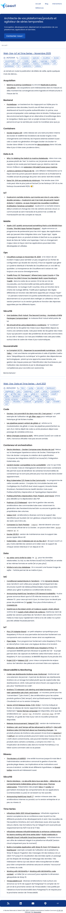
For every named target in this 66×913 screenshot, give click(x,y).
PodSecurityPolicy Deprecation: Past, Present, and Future (30, 496)
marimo (36, 64)
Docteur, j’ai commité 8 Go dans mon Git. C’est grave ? (29, 413)
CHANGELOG (12, 605)
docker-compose (11, 399)
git (6, 394)
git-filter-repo (16, 394)
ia (19, 61)
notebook (46, 64)
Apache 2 (57, 733)
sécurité (15, 64)
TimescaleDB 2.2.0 (14, 881)
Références (40, 8)
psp (26, 394)
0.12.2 (38, 705)
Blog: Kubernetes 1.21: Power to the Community (26, 480)
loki (32, 399)
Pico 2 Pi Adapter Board (16, 631)
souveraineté (10, 61)
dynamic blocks (51, 581)
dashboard (51, 388)
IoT (19, 66)
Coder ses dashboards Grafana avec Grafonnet (27, 674)
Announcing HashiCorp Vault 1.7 (20, 796)
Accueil (38, 4)
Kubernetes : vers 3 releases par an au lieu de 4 (26, 541)
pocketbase (9, 66)
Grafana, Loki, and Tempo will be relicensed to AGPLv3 (29, 727)
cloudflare (46, 58)
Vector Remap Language (27, 711)
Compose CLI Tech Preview (18, 524)
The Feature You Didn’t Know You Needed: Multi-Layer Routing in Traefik (33, 278)
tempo (40, 399)
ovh (54, 64)
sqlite (7, 396)
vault (37, 391)
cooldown (25, 64)
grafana (25, 399)
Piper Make (11, 641)
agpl (48, 402)
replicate (35, 58)
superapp (43, 61)
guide (29, 602)
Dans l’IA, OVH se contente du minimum (23, 180)
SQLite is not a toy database (18, 567)
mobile (26, 61)
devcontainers (43, 144)
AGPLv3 (11, 736)
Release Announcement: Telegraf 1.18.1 (23, 723)
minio (7, 402)
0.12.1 (33, 705)
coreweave (25, 58)
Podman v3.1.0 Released (17, 502)
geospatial (39, 402)
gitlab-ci (34, 394)
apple (34, 61)
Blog (46, 4)
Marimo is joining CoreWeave (19, 85)
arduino (38, 66)
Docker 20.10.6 (13, 534)
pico (18, 391)
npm (7, 64)
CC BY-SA (60, 910)
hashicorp (28, 391)
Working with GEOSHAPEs (17, 871)
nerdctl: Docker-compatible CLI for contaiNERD (26, 465)
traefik (53, 61)
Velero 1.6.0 (11, 515)
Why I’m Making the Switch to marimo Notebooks (27, 158)
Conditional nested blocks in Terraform (23, 581)
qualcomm (27, 66)
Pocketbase (12, 104)
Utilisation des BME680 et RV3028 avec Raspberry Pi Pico (30, 648)
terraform (16, 396)
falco (23, 388)
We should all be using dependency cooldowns (26, 325)
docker (56, 58)
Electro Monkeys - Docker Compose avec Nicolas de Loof (30, 449)
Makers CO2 (23, 660)
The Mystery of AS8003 (16, 758)
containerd (55, 391)
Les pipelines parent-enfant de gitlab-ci (23, 423)
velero (37, 396)
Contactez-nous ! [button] (14, 36)
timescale (27, 396)
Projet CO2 (11, 660)
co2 (6, 404)
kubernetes (50, 399)
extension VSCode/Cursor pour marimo (40, 167)
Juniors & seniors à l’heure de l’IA (20, 171)
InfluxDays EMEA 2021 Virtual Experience (23, 813)
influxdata (16, 402)
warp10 (53, 394)
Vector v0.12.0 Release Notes (18, 705)
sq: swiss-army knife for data (19, 557)
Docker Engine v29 (14, 133)
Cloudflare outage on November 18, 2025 (24, 257)
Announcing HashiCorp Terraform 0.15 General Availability (31, 593)
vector (45, 391)
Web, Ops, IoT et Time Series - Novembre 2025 (27, 53)
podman (44, 394)
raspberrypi (9, 391)
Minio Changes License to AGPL (20, 436)
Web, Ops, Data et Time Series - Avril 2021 (24, 383)
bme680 (56, 402)
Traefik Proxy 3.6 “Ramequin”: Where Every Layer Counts (30, 275)
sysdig (30, 388)
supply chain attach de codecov (31, 612)
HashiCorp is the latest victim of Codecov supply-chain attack (33, 609)
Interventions (57, 4)
